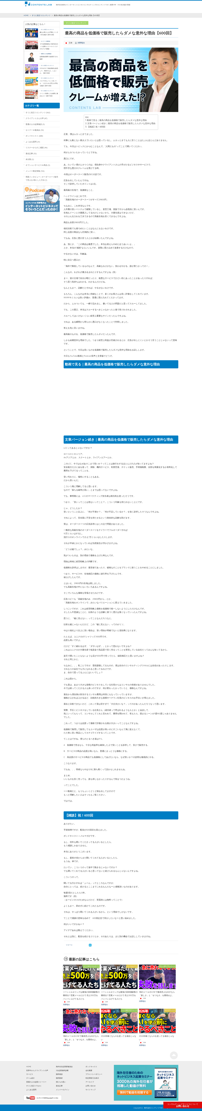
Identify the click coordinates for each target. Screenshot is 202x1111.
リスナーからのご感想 (35, 147)
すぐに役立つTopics (33, 1086)
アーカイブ (90, 1082)
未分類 (28, 159)
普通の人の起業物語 (46, 53)
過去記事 (29, 153)
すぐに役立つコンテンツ (39, 10)
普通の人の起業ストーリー (36, 1082)
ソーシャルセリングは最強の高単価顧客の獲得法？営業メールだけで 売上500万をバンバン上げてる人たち (81, 995)
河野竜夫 (81, 43)
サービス (76, 10)
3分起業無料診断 (62, 1070)
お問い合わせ (182, 1105)
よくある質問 (31, 142)
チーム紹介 (85, 10)
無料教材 (101, 10)
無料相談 (93, 10)
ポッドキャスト (32, 136)
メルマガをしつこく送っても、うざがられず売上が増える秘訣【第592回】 (49, 83)
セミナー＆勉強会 (45, 41)
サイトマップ (91, 1090)
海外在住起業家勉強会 (114, 10)
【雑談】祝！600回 (96, 126)
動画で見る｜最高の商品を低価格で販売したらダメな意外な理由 (117, 120)
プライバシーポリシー (94, 1074)
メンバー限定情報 (33, 171)
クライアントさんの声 (35, 118)
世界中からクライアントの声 (60, 10)
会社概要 (89, 1070)
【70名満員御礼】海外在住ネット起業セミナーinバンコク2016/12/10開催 (49, 46)
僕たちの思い (129, 10)
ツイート (69, 945)
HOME (26, 10)
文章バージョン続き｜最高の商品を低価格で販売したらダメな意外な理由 (121, 123)
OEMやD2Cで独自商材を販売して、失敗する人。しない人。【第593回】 (49, 70)
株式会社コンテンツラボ (153, 1108)
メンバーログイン (62, 1090)
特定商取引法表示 (92, 1078)
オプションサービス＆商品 (36, 165)
